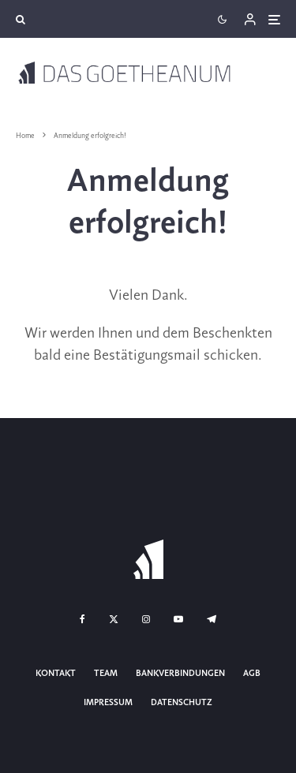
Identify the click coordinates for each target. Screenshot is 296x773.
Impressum (108, 703)
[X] (113, 619)
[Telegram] (211, 619)
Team (106, 673)
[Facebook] (82, 619)
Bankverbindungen (180, 673)
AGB (251, 673)
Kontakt (56, 673)
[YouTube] (178, 619)
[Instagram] (146, 619)
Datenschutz (181, 703)
